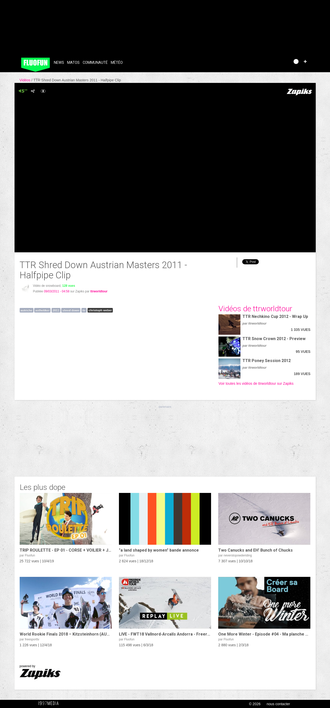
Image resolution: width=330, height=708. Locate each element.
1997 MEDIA (50, 703)
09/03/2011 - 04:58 (56, 291)
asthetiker (42, 310)
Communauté (95, 62)
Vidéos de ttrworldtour (255, 308)
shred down (70, 310)
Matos (73, 62)
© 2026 (254, 704)
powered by (40, 671)
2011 (56, 310)
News (59, 62)
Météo (117, 62)
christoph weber (100, 310)
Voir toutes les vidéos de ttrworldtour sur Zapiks (256, 383)
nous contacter (278, 704)
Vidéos (25, 80)
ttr (83, 310)
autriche (26, 310)
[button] (305, 61)
